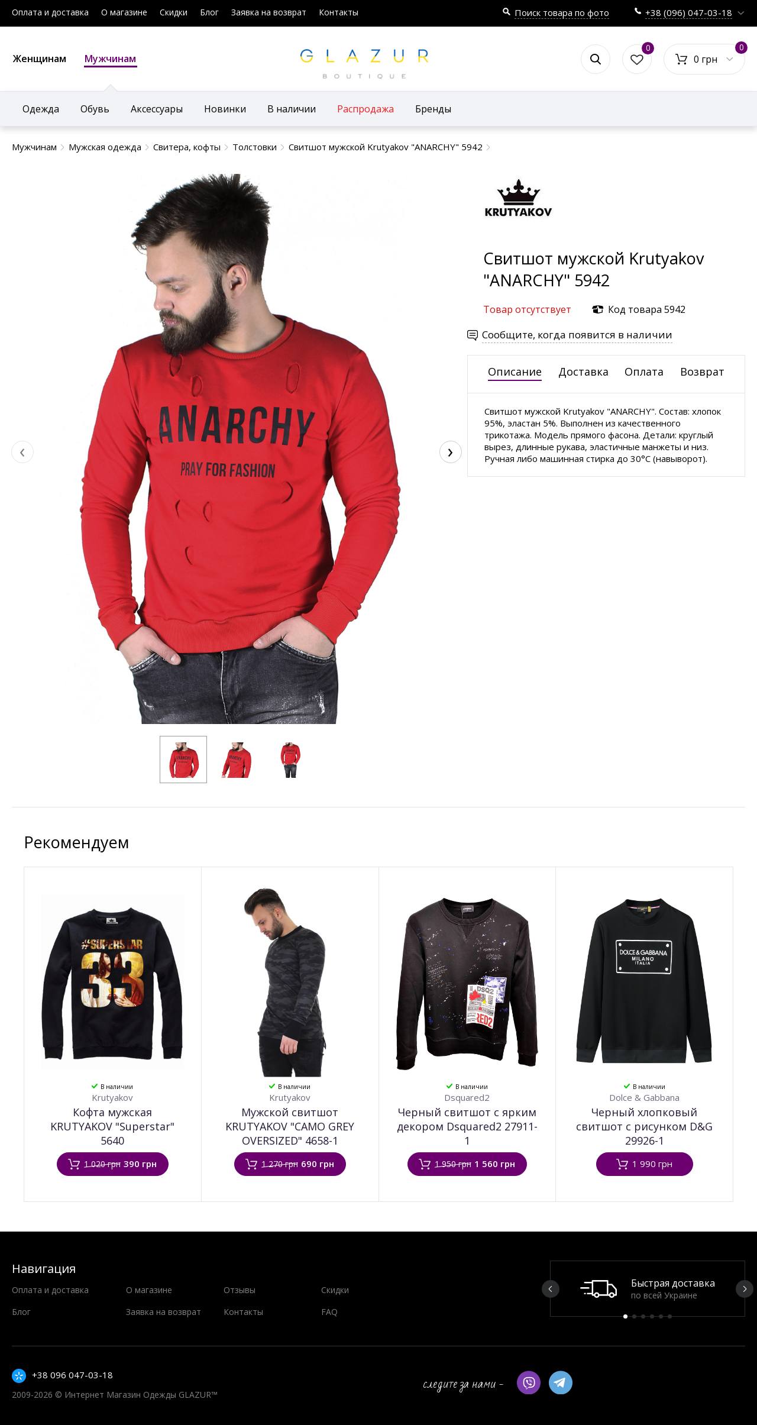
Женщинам (39, 58)
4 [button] (652, 1316)
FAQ (329, 1311)
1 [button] (625, 1316)
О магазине (124, 12)
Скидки (173, 12)
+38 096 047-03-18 (72, 1375)
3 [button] (643, 1316)
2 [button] (634, 1316)
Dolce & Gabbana (644, 1097)
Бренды (433, 108)
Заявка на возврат (268, 12)
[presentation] (22, 452)
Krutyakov (112, 1097)
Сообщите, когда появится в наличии (577, 334)
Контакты (338, 12)
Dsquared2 (467, 1097)
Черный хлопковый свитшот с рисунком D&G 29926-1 (644, 1126)
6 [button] (670, 1316)
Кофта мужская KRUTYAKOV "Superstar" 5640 (112, 1126)
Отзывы (239, 1289)
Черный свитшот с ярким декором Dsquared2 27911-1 (467, 1126)
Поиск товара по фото (562, 12)
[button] (183, 759)
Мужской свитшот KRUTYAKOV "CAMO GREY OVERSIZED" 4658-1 (289, 1126)
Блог (209, 12)
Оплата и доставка (50, 12)
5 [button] (661, 1316)
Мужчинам (110, 59)
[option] (647, 1289)
